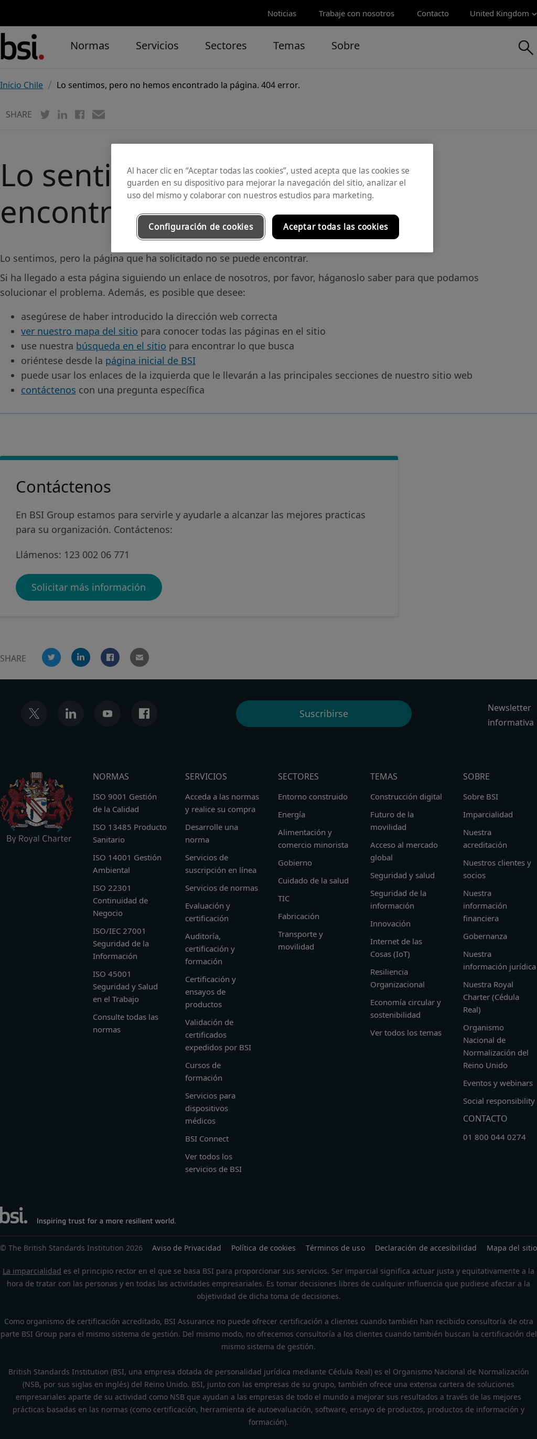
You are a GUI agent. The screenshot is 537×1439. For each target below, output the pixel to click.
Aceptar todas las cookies (335, 226)
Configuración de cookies (200, 226)
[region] (272, 198)
